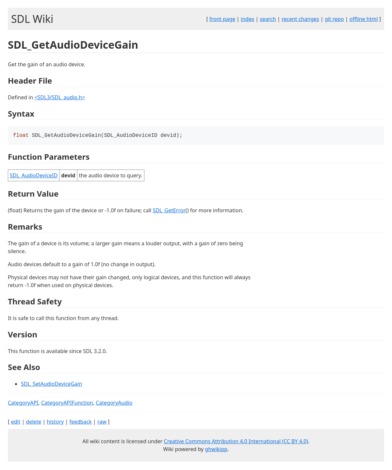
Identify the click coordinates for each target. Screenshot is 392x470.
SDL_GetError (169, 211)
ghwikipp (216, 449)
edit (15, 422)
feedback (80, 422)
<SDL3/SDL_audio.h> (59, 97)
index (247, 19)
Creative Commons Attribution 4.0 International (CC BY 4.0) (236, 442)
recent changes (300, 19)
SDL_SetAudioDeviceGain (51, 384)
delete (33, 422)
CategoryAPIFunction (67, 403)
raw (101, 422)
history (55, 422)
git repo (334, 19)
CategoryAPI (23, 403)
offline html (364, 19)
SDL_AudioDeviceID (33, 176)
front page (222, 19)
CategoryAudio (114, 403)
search (268, 19)
